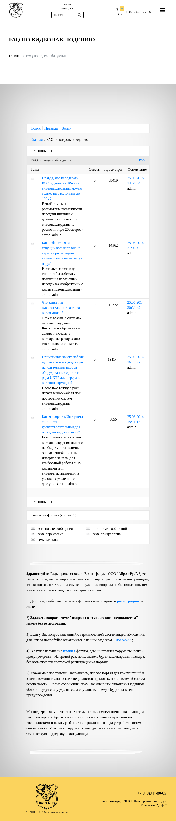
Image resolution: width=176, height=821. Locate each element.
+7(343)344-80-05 (151, 793)
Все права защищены (55, 812)
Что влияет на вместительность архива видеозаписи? (61, 307)
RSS (142, 160)
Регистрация (67, 8)
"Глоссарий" (122, 640)
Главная (15, 56)
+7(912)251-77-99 (138, 12)
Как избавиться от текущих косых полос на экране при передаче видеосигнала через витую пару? (62, 253)
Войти (67, 4)
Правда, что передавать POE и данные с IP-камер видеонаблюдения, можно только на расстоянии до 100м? (62, 188)
